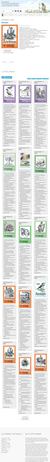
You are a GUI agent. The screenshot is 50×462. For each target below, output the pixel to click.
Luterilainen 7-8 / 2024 (39, 262)
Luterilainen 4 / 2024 (8, 321)
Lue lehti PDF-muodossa (24, 25)
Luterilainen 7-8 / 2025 (24, 142)
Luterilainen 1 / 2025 (23, 212)
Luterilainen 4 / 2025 (8, 206)
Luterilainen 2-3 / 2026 (24, 82)
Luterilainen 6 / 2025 (8, 144)
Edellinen (4, 62)
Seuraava (12, 62)
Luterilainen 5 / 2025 (39, 147)
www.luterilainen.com (26, 454)
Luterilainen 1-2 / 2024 (24, 333)
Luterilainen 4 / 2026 (8, 82)
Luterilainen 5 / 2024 (23, 271)
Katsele (20, 14)
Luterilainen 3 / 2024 (39, 330)
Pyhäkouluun (32, 14)
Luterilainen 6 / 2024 (8, 267)
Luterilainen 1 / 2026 (39, 82)
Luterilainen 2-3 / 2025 (39, 207)
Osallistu (26, 14)
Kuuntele (11, 14)
